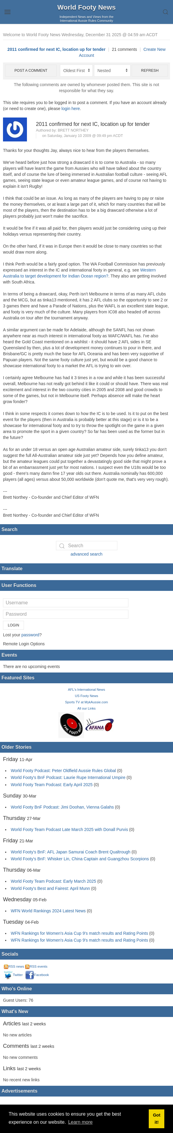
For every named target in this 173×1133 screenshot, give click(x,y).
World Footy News (86, 7)
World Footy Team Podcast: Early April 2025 (51, 784)
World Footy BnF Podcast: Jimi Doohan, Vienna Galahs (62, 807)
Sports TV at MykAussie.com (86, 702)
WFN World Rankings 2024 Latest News (48, 910)
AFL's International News (86, 689)
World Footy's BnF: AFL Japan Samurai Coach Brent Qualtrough (70, 852)
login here (70, 108)
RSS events (36, 966)
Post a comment (30, 70)
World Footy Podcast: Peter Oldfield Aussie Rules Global (63, 770)
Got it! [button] (156, 1119)
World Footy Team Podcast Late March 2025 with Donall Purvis (69, 829)
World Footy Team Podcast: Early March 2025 (53, 881)
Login (13, 625)
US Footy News (86, 696)
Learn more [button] (80, 1122)
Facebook (37, 975)
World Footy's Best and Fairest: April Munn (50, 888)
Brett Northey (73, 130)
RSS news (14, 966)
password (30, 634)
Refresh (150, 70)
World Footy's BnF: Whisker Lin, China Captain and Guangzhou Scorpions (80, 858)
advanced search (87, 554)
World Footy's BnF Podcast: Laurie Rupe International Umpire (68, 777)
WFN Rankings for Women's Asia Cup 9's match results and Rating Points (80, 933)
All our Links (87, 708)
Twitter (13, 975)
